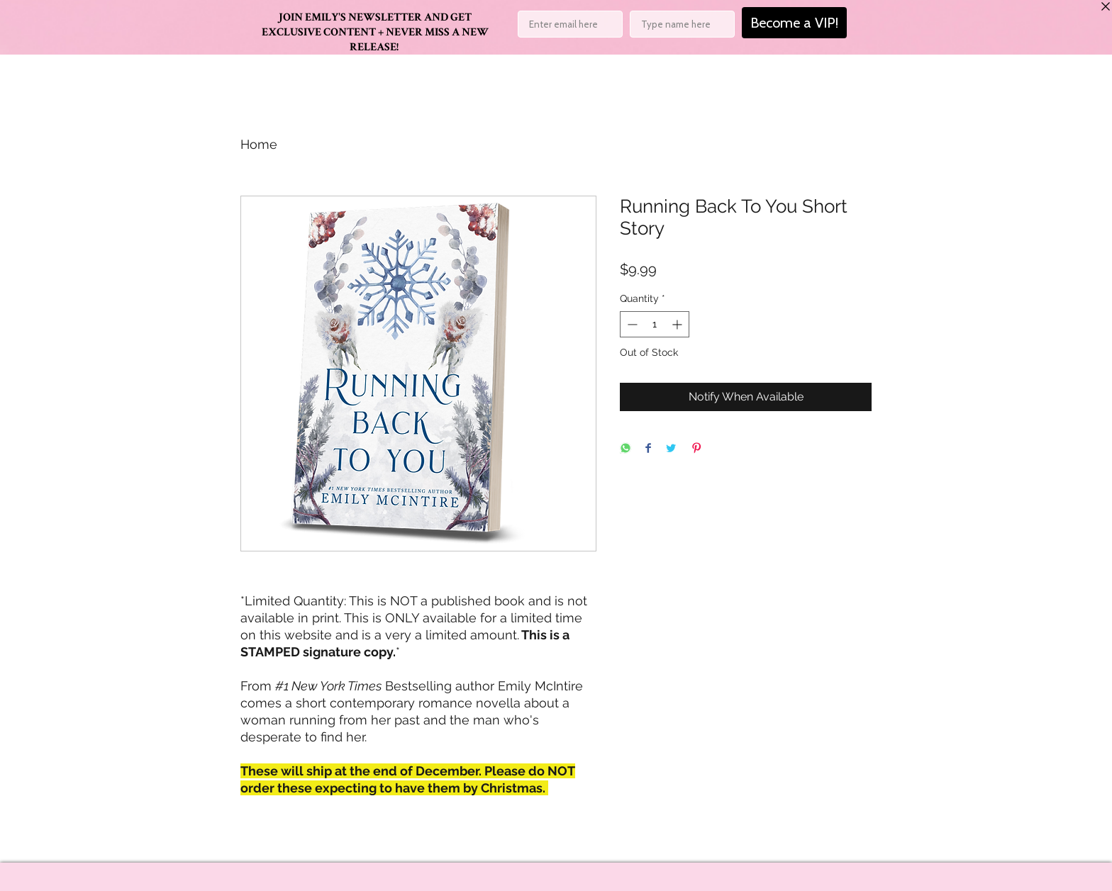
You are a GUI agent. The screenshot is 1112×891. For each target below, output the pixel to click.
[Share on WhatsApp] (625, 449)
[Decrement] (631, 324)
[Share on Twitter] (671, 449)
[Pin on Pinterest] (696, 449)
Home (258, 144)
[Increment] (678, 324)
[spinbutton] (654, 324)
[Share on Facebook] (648, 449)
